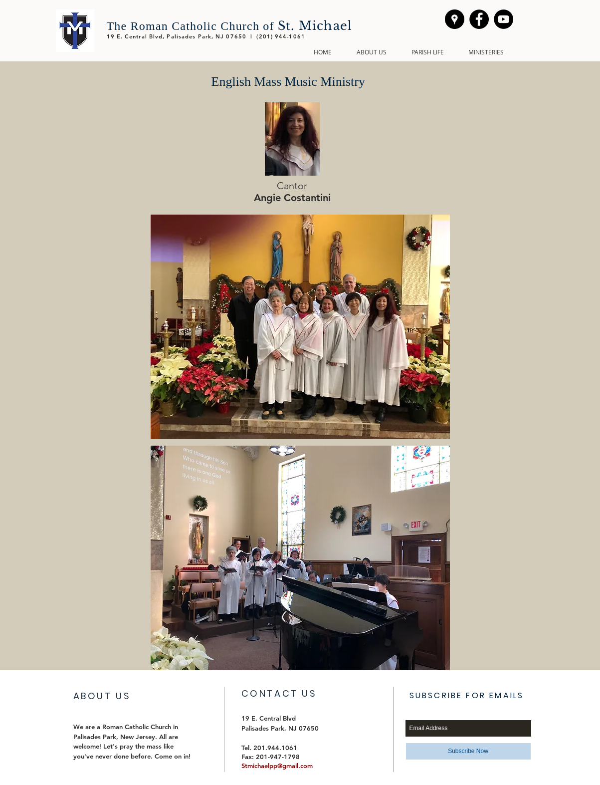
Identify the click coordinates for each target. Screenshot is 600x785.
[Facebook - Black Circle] (479, 19)
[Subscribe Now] (468, 751)
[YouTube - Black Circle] (503, 19)
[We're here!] (454, 19)
